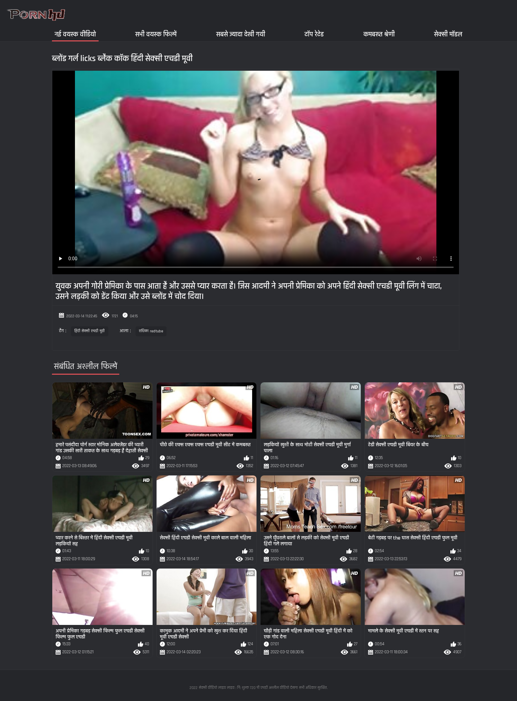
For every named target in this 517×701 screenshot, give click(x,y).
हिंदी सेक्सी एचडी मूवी (89, 331)
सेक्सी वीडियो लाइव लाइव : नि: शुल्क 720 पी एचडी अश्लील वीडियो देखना (248, 687)
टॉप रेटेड (314, 34)
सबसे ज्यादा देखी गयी (240, 34)
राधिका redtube (151, 331)
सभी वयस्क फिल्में (156, 34)
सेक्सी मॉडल (448, 34)
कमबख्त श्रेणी (379, 34)
